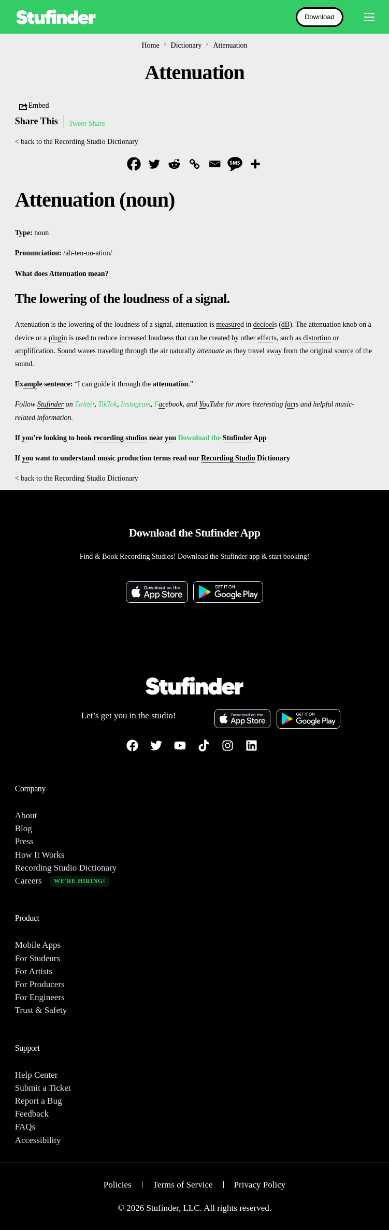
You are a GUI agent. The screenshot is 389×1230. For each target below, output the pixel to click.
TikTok (107, 404)
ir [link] (165, 351)
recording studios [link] (121, 438)
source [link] (344, 351)
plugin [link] (58, 338)
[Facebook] (134, 164)
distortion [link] (317, 338)
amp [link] (21, 351)
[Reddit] (174, 164)
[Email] (215, 164)
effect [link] (265, 338)
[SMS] (235, 164)
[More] (255, 164)
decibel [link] (263, 324)
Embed (33, 107)
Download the (200, 438)
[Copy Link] (194, 164)
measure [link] (228, 324)
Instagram (136, 404)
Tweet (78, 123)
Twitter (84, 404)
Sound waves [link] (76, 351)
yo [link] (25, 438)
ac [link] (162, 404)
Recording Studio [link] (228, 458)
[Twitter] (154, 164)
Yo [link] (202, 404)
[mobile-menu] (364, 17)
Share (97, 123)
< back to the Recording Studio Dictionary (76, 142)
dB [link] (285, 324)
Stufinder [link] (50, 404)
